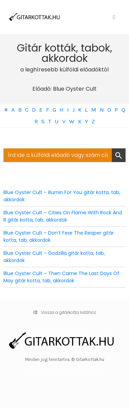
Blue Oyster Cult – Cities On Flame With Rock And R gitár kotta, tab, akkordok (62, 216)
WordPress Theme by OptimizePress (64, 373)
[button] (64, 312)
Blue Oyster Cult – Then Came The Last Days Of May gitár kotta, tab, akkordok (61, 277)
